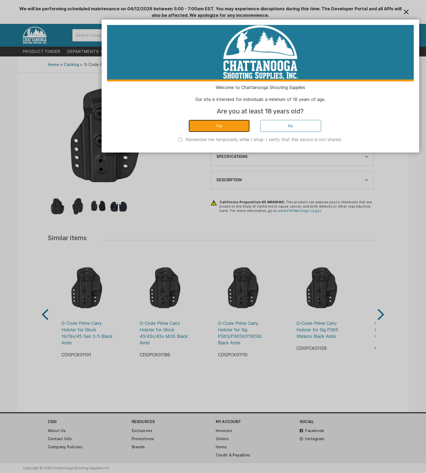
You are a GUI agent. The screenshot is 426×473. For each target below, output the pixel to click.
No (290, 125)
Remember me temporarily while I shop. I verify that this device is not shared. (264, 139)
